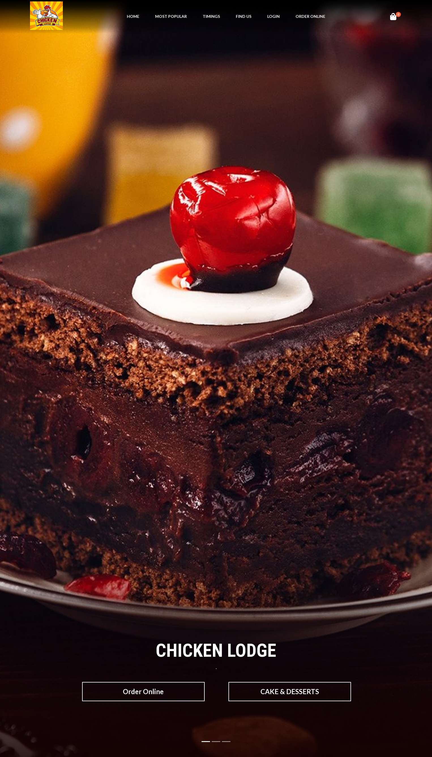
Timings (211, 16)
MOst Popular (171, 16)
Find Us (243, 16)
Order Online (310, 16)
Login (273, 16)
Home (133, 16)
